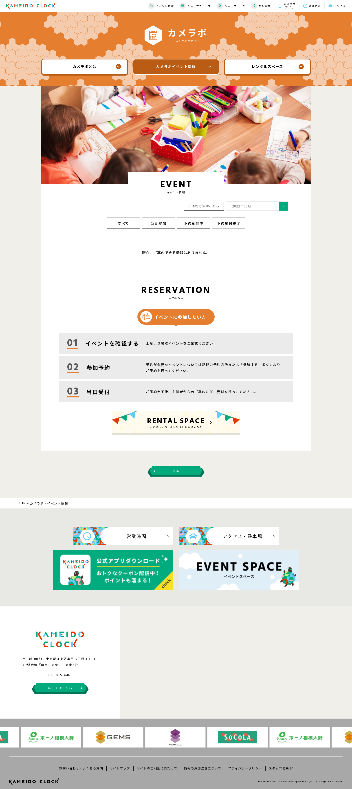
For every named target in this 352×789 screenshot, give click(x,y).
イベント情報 (159, 6)
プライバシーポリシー (244, 763)
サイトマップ (120, 763)
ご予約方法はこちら (204, 205)
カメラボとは (85, 66)
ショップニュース (193, 6)
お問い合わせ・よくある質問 (82, 763)
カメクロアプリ (288, 5)
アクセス (339, 6)
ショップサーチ (228, 6)
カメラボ (37, 502)
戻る (175, 470)
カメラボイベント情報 (176, 66)
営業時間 (313, 6)
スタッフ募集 (280, 763)
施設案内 (259, 6)
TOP (22, 502)
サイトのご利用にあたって (157, 763)
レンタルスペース (267, 66)
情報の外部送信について (202, 763)
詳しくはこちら (60, 683)
